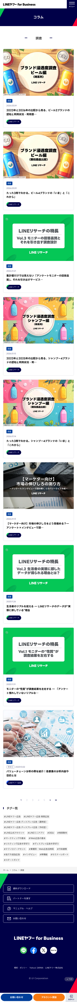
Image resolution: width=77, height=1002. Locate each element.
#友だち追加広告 (12, 854)
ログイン (71, 999)
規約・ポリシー (20, 967)
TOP (70, 979)
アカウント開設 (49, 997)
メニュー (72, 4)
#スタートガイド (12, 860)
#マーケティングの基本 (15, 838)
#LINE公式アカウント (14, 832)
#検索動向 (62, 832)
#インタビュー (30, 854)
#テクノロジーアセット (15, 849)
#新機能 (44, 854)
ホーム (6, 870)
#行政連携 (62, 849)
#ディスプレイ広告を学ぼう (46, 843)
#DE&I (50, 832)
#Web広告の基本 (37, 838)
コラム (14, 870)
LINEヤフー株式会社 (54, 967)
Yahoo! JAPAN (36, 967)
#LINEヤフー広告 (12, 816)
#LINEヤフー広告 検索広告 (36, 816)
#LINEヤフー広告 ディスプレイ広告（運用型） (26, 822)
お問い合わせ (16, 997)
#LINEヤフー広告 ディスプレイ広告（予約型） (26, 827)
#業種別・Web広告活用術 (41, 849)
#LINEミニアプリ (36, 832)
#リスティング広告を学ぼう (17, 843)
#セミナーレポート (60, 854)
